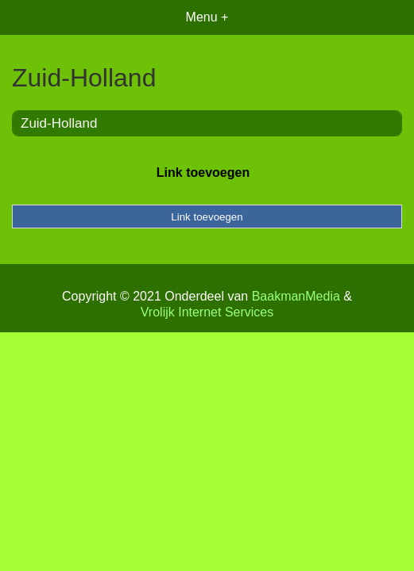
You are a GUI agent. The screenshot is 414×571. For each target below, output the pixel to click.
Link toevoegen (203, 172)
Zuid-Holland (59, 123)
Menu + (207, 17)
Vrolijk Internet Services (207, 312)
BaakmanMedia (296, 296)
